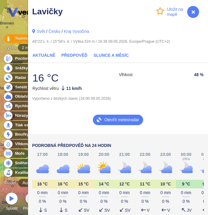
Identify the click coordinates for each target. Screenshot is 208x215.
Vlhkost (18, 144)
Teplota (18, 38)
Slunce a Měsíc (111, 55)
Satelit (17, 87)
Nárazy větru (23, 115)
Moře (16, 153)
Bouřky (18, 134)
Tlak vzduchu (24, 125)
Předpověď (74, 55)
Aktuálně (43, 55)
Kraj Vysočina (76, 31)
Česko (54, 31)
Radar (17, 77)
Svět (41, 31)
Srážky (18, 68)
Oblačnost (21, 96)
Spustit (12, 202)
